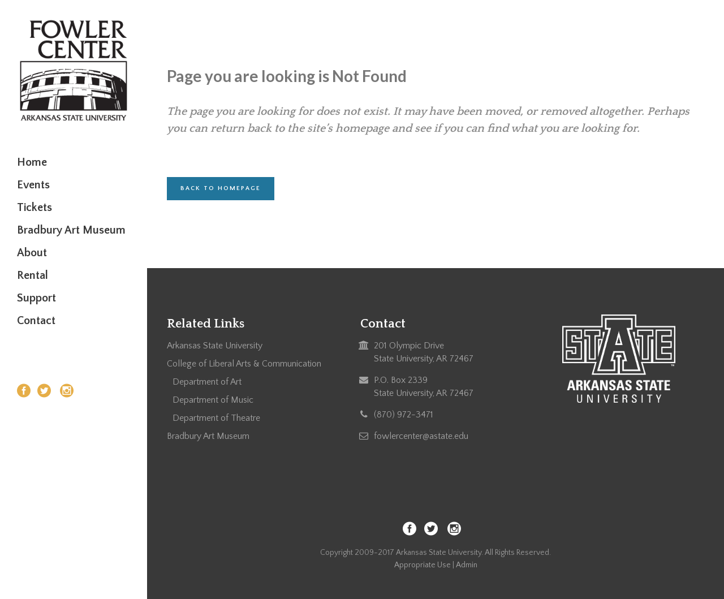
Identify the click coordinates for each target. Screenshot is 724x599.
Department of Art (207, 382)
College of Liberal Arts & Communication (244, 364)
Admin (466, 565)
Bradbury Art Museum (208, 436)
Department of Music (213, 400)
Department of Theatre (216, 418)
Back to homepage (220, 188)
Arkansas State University (214, 346)
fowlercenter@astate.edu (421, 436)
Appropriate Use (422, 565)
